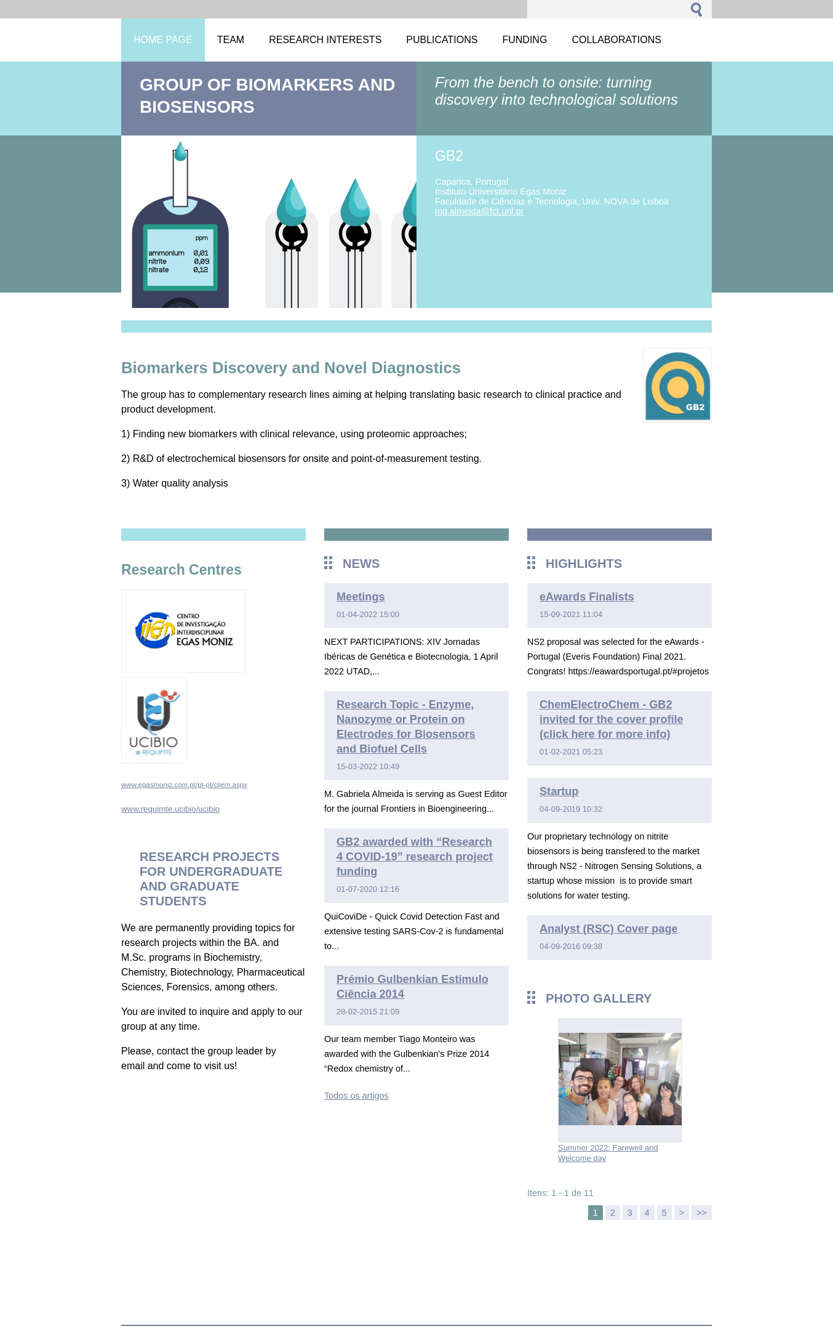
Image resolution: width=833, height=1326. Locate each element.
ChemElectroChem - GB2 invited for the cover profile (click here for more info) (612, 719)
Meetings (361, 597)
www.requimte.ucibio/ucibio (170, 809)
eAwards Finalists (587, 597)
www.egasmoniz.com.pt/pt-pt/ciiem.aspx (184, 784)
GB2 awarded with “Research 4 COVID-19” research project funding (415, 857)
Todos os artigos (356, 1096)
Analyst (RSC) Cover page (609, 929)
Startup (559, 791)
